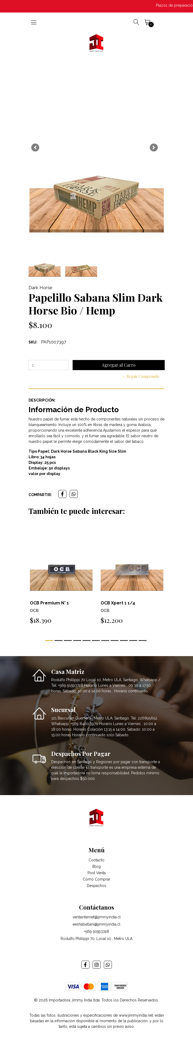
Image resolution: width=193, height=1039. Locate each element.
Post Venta (97, 873)
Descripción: (42, 400)
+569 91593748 (96, 931)
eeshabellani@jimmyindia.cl (96, 924)
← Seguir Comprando (140, 376)
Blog (96, 866)
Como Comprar (96, 879)
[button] (35, 147)
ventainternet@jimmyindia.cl (97, 917)
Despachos (96, 885)
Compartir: (40, 495)
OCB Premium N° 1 (49, 603)
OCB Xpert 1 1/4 (118, 603)
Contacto (96, 860)
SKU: (33, 342)
